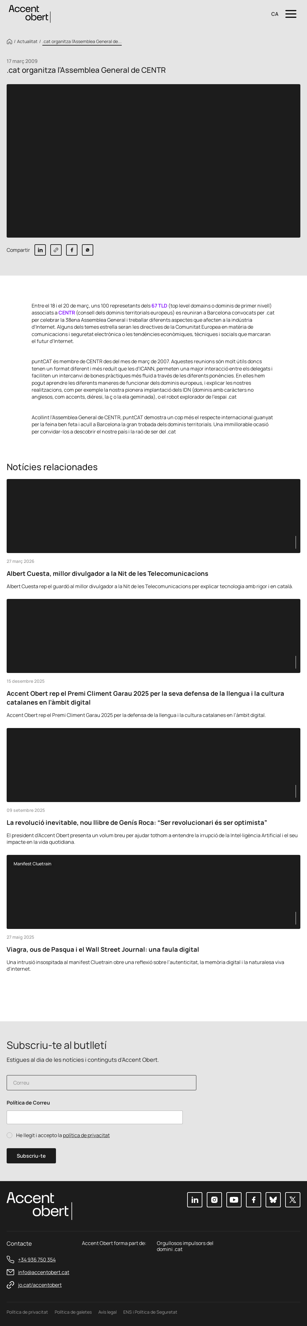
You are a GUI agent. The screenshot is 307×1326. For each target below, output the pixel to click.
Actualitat (27, 41)
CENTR (66, 312)
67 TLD (159, 305)
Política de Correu (28, 1103)
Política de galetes (73, 1312)
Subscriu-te (31, 1155)
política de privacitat (86, 1135)
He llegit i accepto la (63, 1135)
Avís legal (107, 1312)
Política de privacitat (27, 1312)
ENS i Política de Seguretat (150, 1312)
